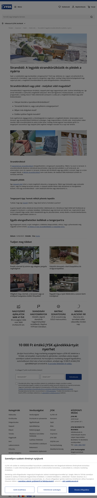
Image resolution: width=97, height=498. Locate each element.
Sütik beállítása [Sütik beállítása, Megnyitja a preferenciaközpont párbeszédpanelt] (19, 490)
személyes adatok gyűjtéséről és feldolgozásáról (36, 481)
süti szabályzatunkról (70, 481)
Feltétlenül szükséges (52, 490)
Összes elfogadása (81, 490)
